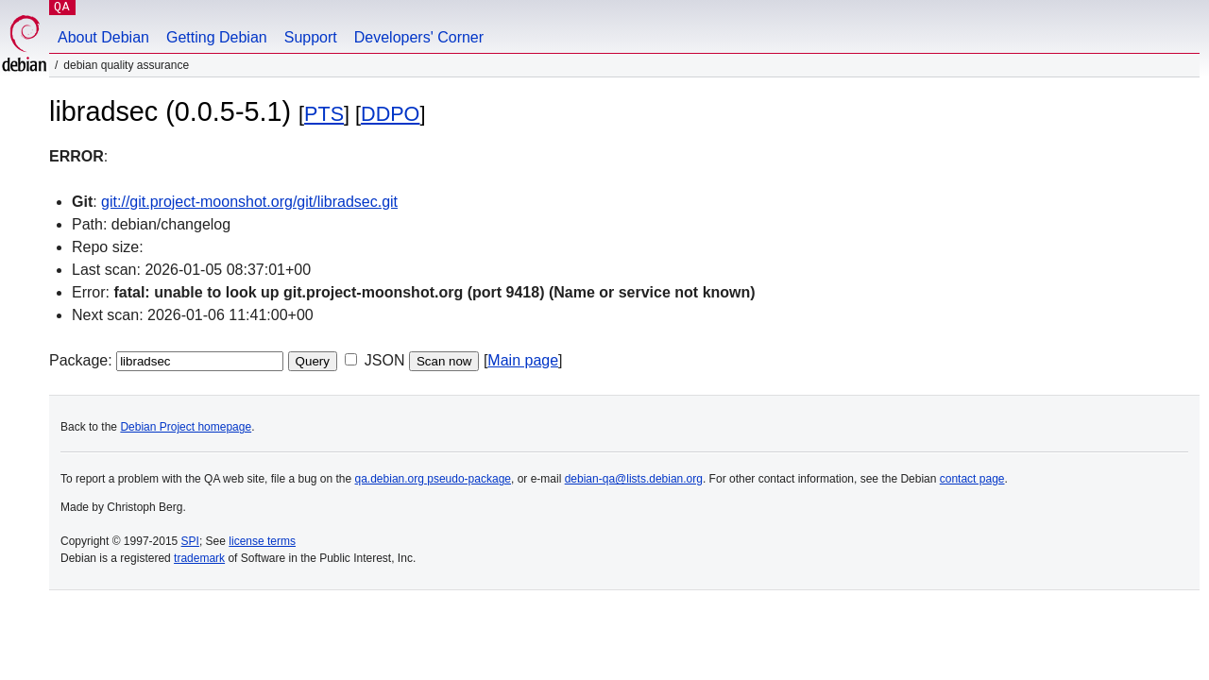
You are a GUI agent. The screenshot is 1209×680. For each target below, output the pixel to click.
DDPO (390, 114)
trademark (199, 558)
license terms (262, 541)
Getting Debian (216, 37)
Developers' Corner (419, 37)
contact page (972, 478)
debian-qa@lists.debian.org (634, 478)
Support (310, 37)
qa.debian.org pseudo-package (433, 478)
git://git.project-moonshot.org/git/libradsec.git (249, 202)
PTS (324, 114)
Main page (522, 360)
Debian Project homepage (185, 427)
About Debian (103, 37)
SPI (190, 541)
